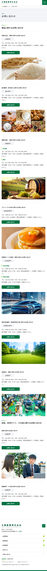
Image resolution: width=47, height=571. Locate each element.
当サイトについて (23, 562)
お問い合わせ (11, 53)
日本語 (4, 559)
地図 (20, 531)
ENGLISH (10, 559)
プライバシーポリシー (8, 562)
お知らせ (5, 550)
